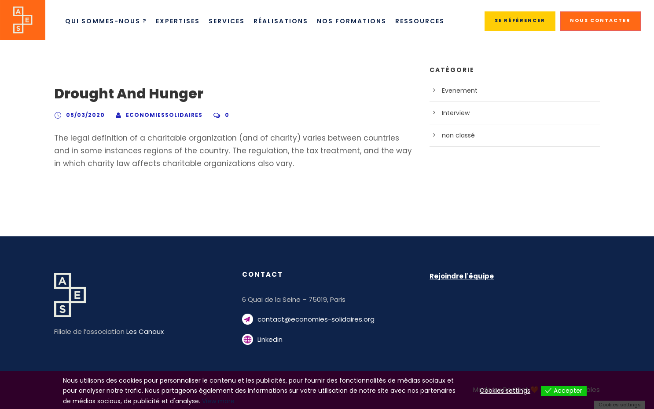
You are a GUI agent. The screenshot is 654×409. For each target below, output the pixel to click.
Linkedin (269, 339)
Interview (454, 112)
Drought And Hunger (121, 93)
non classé (456, 135)
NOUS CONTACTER (602, 20)
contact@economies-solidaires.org (308, 319)
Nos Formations (356, 21)
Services (229, 21)
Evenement (457, 90)
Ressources (426, 21)
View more (106, 401)
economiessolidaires (154, 115)
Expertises (178, 21)
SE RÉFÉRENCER (522, 20)
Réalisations (285, 21)
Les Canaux (137, 331)
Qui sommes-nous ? (105, 21)
